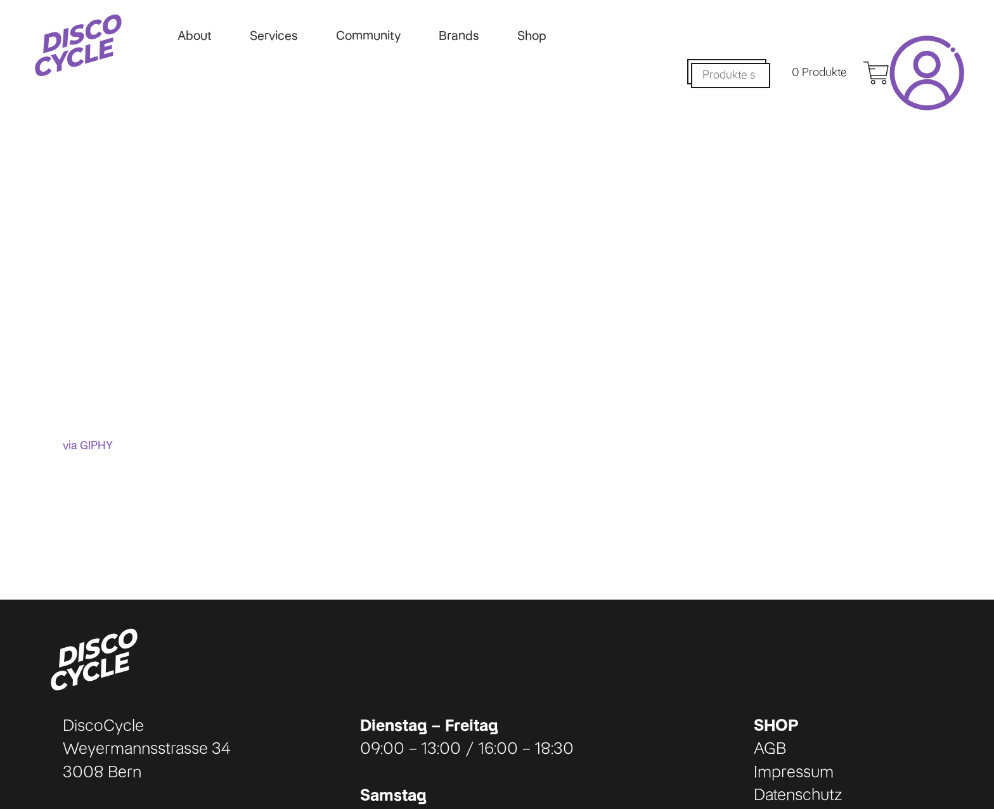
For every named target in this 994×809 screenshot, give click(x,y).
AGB (770, 748)
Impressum (794, 771)
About (195, 35)
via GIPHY (88, 445)
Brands (459, 35)
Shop (531, 35)
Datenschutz (798, 794)
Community (368, 35)
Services (274, 35)
